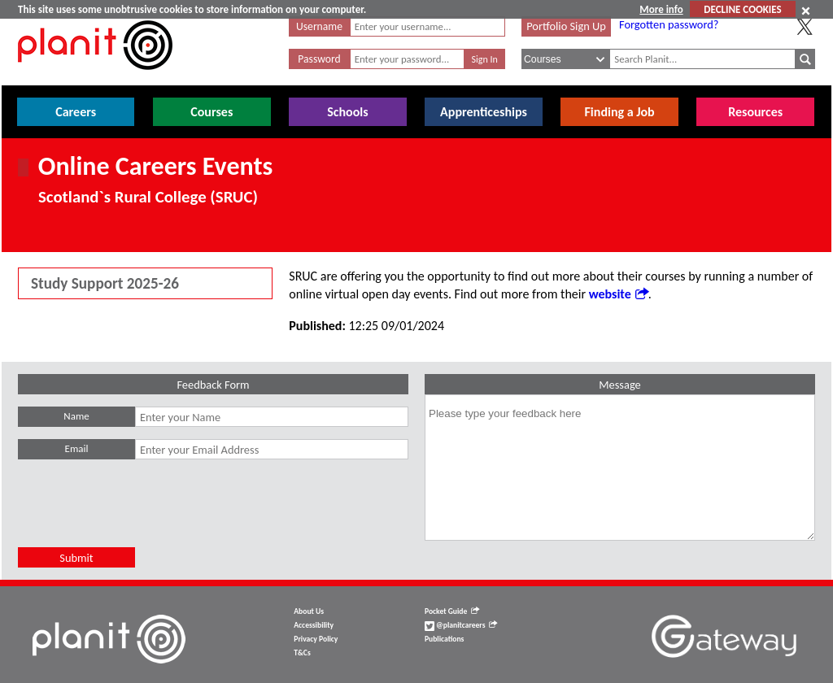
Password (319, 59)
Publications (444, 639)
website (618, 294)
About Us (309, 611)
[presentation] (141, 515)
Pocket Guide (452, 611)
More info (661, 9)
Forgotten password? (668, 24)
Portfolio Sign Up (566, 26)
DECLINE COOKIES (742, 9)
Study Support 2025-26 (105, 283)
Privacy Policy (316, 639)
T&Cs (302, 653)
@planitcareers (461, 625)
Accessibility (314, 625)
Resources (755, 112)
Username (319, 26)
